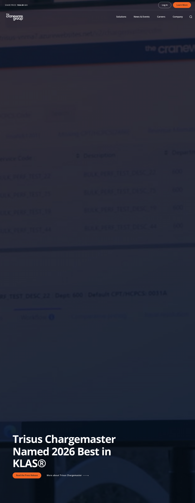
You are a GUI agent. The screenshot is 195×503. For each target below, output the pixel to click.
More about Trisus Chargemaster (69, 475)
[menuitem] (123, 17)
